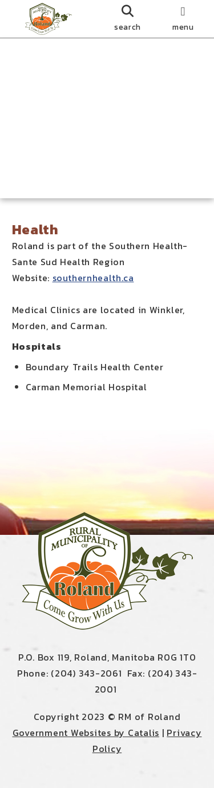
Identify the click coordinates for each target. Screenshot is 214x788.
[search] (128, 19)
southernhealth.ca (93, 278)
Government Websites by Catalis (86, 732)
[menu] (183, 19)
